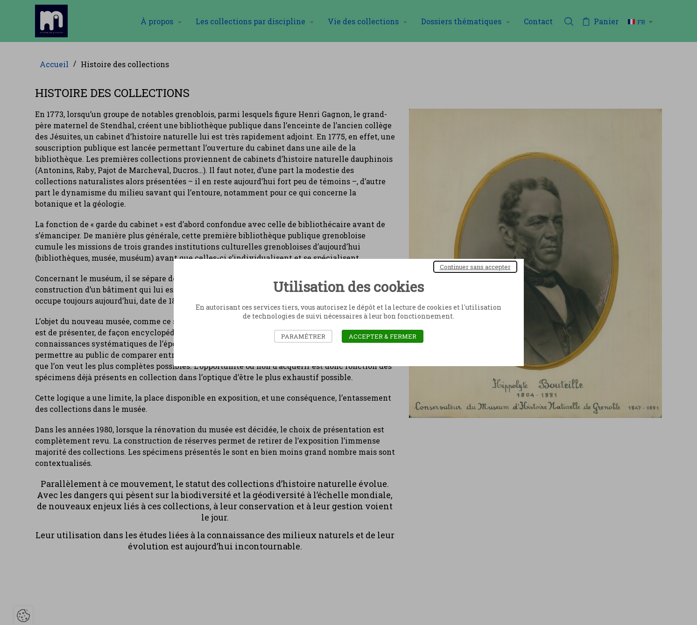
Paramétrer (303, 336)
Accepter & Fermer (382, 336)
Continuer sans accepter (475, 267)
